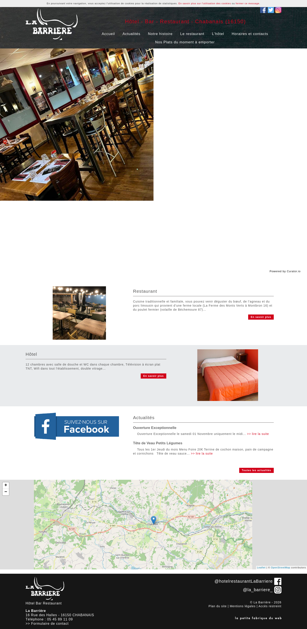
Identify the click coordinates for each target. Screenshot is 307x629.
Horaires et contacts (250, 34)
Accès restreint (269, 606)
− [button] (5, 492)
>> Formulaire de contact (47, 623)
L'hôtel (218, 34)
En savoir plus (261, 317)
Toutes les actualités (256, 470)
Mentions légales (243, 606)
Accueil (108, 34)
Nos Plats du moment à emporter (185, 42)
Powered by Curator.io (285, 271)
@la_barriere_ (258, 589)
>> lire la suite (258, 434)
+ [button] (5, 485)
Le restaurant (192, 34)
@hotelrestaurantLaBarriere (243, 581)
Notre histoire (160, 34)
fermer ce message (247, 3)
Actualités (131, 34)
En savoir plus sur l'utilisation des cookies (204, 3)
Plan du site (218, 606)
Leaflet (261, 567)
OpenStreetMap (280, 567)
